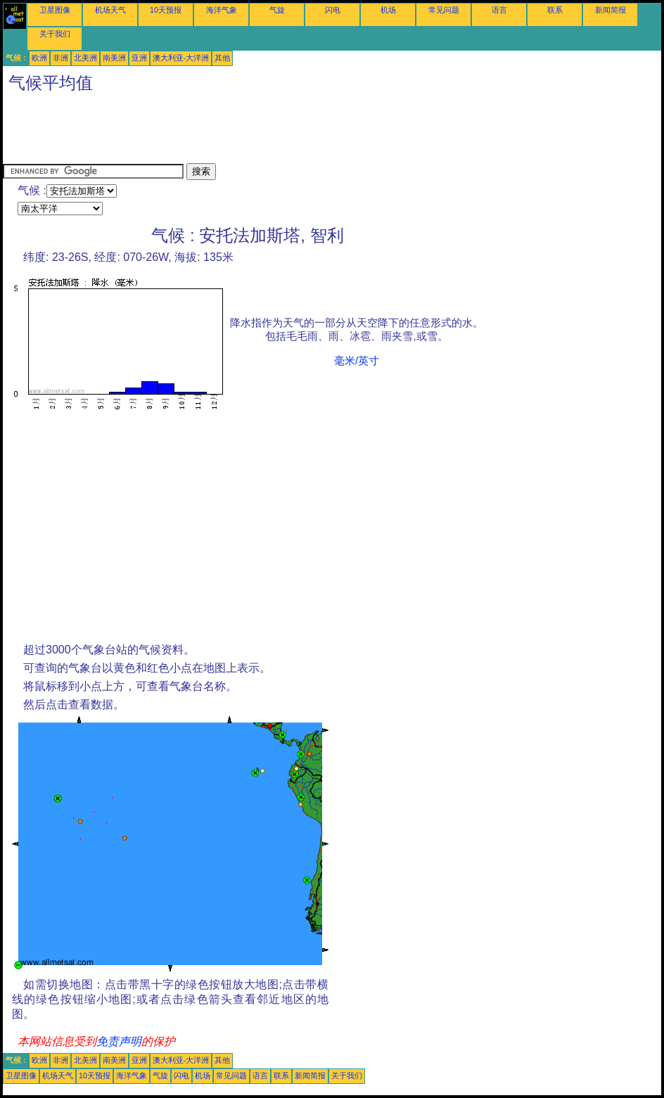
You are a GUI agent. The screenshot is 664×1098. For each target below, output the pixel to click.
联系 (555, 10)
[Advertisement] (259, 131)
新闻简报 (610, 10)
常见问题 (443, 10)
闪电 (332, 10)
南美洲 (114, 57)
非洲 (60, 57)
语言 (499, 10)
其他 (222, 57)
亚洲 (139, 57)
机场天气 (110, 10)
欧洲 (39, 57)
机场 (388, 10)
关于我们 (54, 34)
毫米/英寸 (356, 360)
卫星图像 (54, 10)
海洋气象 (221, 10)
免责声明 (118, 1041)
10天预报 (165, 10)
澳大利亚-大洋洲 (181, 57)
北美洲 (85, 57)
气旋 (277, 10)
